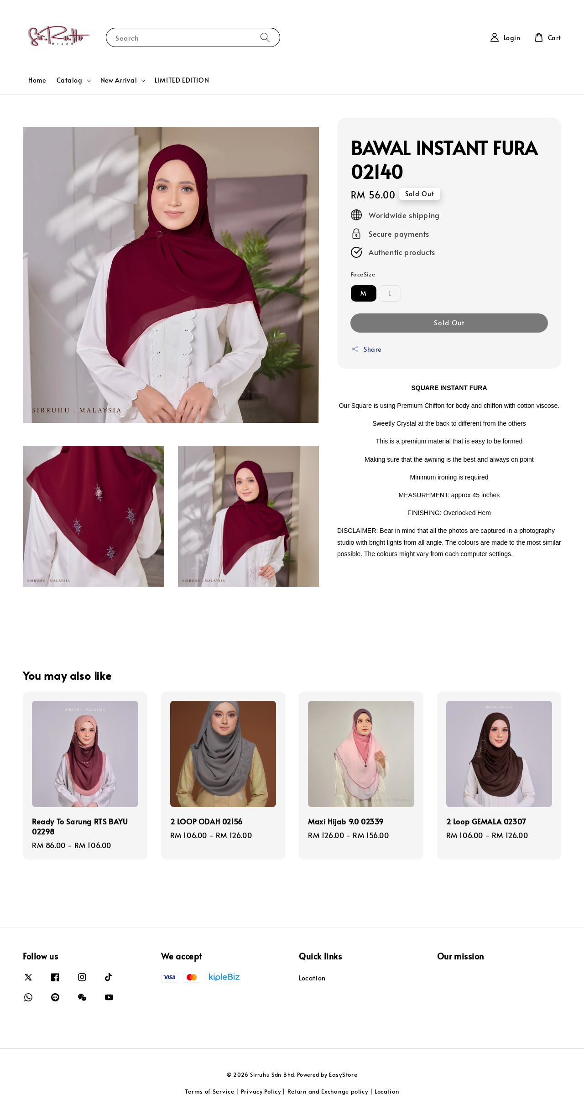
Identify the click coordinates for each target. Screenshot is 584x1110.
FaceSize (363, 274)
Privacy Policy (261, 1091)
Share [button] (366, 349)
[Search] (265, 37)
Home (37, 80)
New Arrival (118, 80)
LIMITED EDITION (182, 80)
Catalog (69, 80)
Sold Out (449, 322)
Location (312, 978)
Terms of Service (209, 1091)
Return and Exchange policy (327, 1091)
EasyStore (343, 1074)
